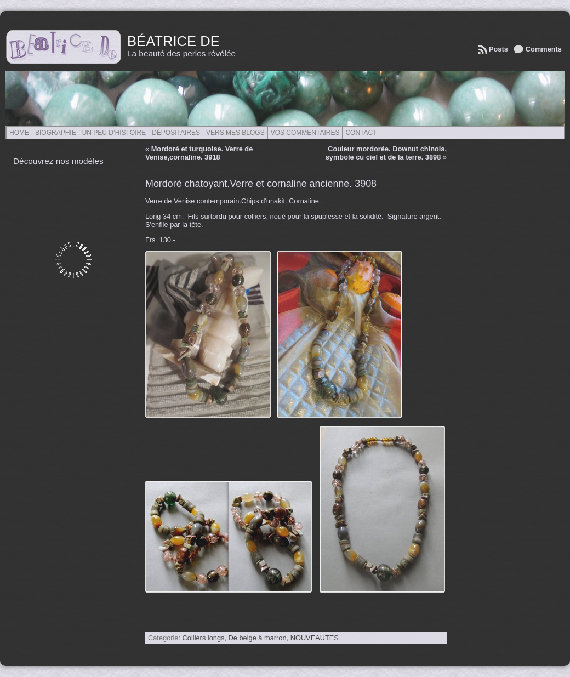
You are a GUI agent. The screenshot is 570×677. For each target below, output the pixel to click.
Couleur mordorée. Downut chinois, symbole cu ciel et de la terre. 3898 (386, 153)
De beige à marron (258, 638)
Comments (544, 49)
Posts (498, 49)
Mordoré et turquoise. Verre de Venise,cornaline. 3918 (199, 153)
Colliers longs (204, 638)
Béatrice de (173, 41)
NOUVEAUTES (314, 638)
